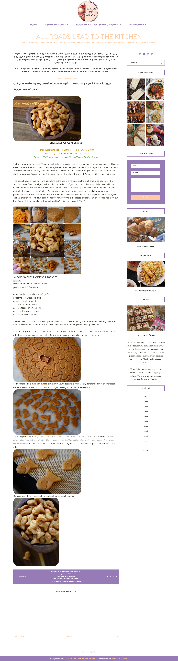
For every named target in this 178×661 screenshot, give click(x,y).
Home (34, 24)
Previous (18, 636)
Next (116, 636)
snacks (78, 581)
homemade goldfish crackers (66, 579)
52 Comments (20, 576)
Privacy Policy (89, 652)
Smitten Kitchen (40, 284)
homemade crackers (66, 576)
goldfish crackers (71, 574)
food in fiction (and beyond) (97, 24)
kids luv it (56, 581)
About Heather (55, 24)
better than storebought (62, 572)
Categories (135, 24)
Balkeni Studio (119, 659)
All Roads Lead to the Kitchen (89, 36)
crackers (57, 574)
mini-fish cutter (39, 384)
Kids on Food (67, 581)
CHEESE (77, 572)
